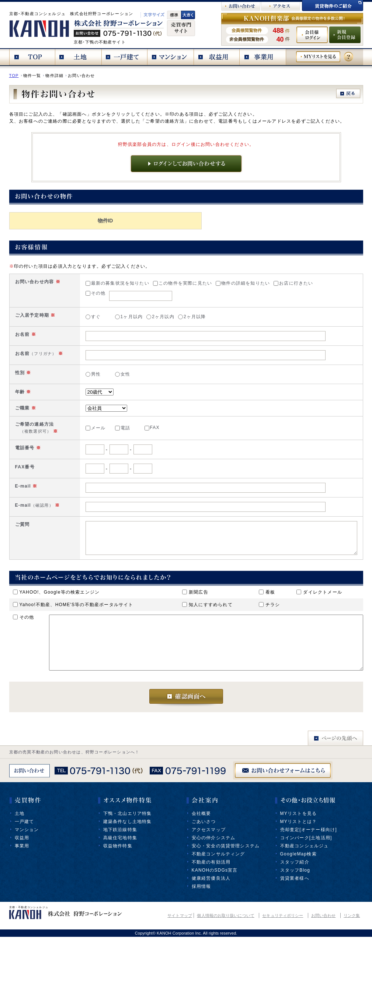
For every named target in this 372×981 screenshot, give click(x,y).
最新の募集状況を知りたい (84, 283)
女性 (89, 382)
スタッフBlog (295, 914)
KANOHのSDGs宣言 (215, 914)
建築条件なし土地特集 (127, 865)
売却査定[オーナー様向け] (308, 873)
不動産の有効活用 (211, 906)
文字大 (188, 15)
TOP (14, 75)
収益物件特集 (117, 890)
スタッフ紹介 (294, 906)
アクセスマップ (209, 873)
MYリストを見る (298, 857)
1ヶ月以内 (96, 318)
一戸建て (24, 865)
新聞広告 (195, 625)
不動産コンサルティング (218, 898)
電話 (89, 443)
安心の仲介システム (214, 882)
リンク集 (352, 959)
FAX (118, 443)
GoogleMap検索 (298, 898)
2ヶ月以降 (159, 318)
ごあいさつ (204, 865)
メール (62, 443)
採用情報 (201, 930)
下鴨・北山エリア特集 (127, 857)
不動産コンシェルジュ (304, 890)
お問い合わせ (323, 959)
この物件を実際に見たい (149, 283)
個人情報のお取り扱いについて (225, 959)
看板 (267, 625)
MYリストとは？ (298, 865)
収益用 (22, 882)
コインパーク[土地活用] (306, 882)
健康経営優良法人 (211, 922)
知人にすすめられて (207, 637)
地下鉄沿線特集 (120, 873)
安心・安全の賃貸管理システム (226, 890)
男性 (59, 382)
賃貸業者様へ (294, 922)
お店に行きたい (260, 283)
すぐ (59, 318)
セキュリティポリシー (282, 959)
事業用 (22, 890)
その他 (62, 293)
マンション (27, 873)
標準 (174, 15)
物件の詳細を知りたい (209, 283)
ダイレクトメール (319, 625)
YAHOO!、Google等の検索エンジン (56, 625)
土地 (19, 857)
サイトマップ (179, 959)
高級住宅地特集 (120, 882)
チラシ (269, 637)
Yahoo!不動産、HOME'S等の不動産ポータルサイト (73, 637)
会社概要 (201, 857)
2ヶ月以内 (127, 318)
